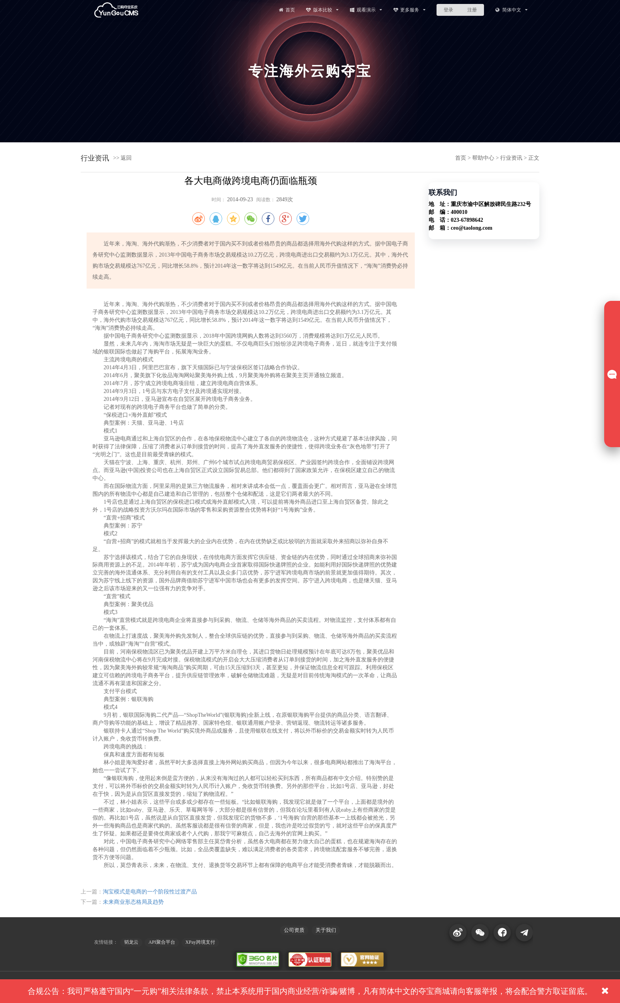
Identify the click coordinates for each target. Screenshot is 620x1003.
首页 (286, 10)
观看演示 (365, 10)
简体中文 (511, 10)
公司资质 (294, 930)
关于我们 (326, 930)
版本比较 (322, 10)
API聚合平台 (162, 942)
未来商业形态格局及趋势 (133, 902)
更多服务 (409, 10)
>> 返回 (122, 158)
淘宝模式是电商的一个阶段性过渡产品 (150, 892)
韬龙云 (131, 942)
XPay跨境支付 (200, 942)
